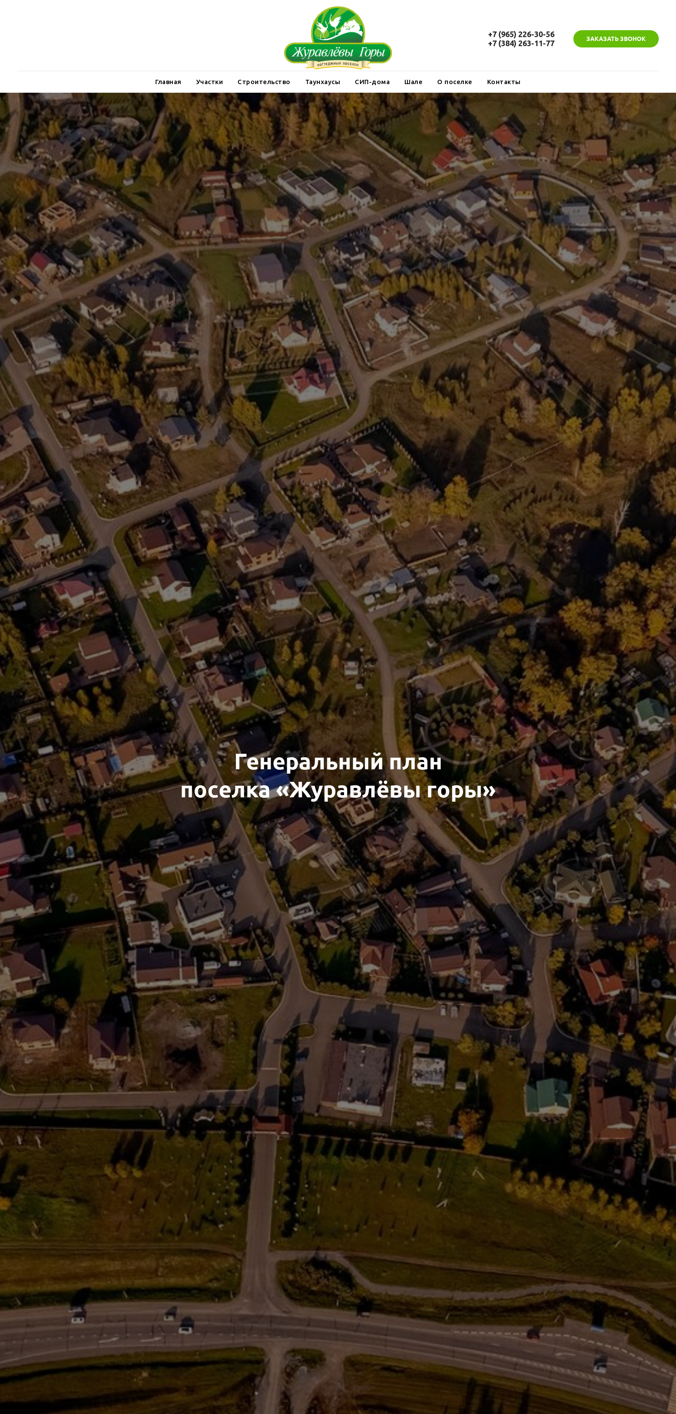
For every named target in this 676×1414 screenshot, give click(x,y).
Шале (413, 81)
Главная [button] (168, 81)
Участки (209, 81)
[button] (616, 38)
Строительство (264, 81)
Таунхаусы (323, 81)
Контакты (504, 81)
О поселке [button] (455, 81)
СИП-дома (372, 81)
